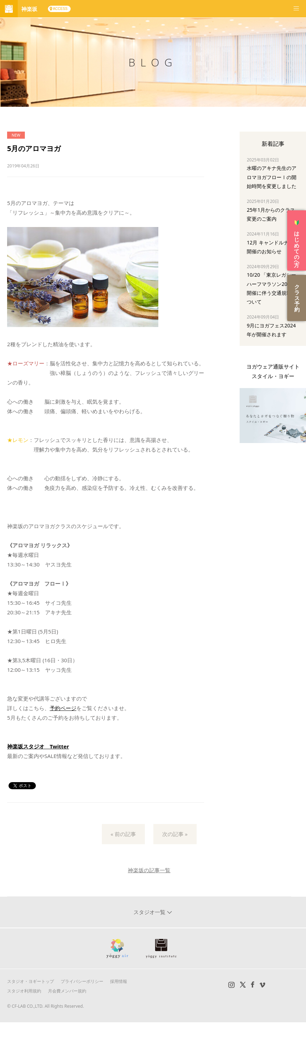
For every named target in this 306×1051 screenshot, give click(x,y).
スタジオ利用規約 (24, 991)
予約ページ (63, 708)
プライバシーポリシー (82, 981)
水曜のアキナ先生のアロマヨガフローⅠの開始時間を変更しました (271, 177)
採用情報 (118, 981)
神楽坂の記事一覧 (149, 870)
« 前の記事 (123, 833)
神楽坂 (29, 8)
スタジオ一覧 (150, 912)
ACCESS (60, 9)
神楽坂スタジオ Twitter (38, 746)
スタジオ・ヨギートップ (30, 981)
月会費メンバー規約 (67, 991)
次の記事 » (175, 833)
